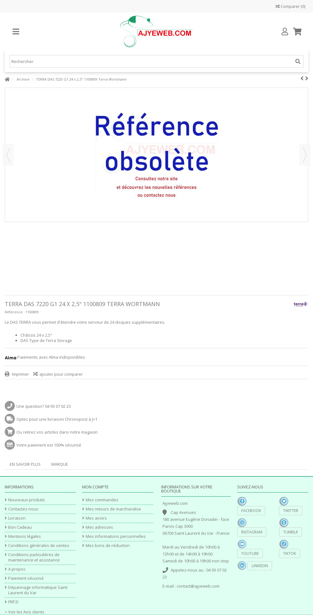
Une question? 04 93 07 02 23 (43, 406)
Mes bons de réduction (108, 545)
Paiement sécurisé (26, 578)
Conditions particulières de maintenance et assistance (34, 557)
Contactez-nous (23, 509)
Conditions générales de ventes (38, 545)
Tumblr (290, 532)
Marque (59, 464)
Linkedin (260, 565)
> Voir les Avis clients (24, 612)
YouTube (250, 553)
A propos (17, 569)
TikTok (289, 553)
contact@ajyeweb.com (198, 586)
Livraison (17, 518)
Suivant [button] (304, 155)
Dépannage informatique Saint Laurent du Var (37, 590)
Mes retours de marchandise (113, 509)
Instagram (251, 532)
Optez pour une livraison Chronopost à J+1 (56, 419)
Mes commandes (102, 500)
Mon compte (95, 487)
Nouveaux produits (26, 500)
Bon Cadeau (20, 527)
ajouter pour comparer (61, 374)
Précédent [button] (8, 155)
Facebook (251, 510)
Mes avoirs (96, 518)
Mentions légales (24, 536)
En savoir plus (25, 464)
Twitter (290, 510)
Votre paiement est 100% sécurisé (48, 445)
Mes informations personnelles (116, 536)
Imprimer (20, 374)
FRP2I (13, 602)
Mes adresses (99, 527)
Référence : (15, 312)
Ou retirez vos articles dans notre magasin (57, 432)
